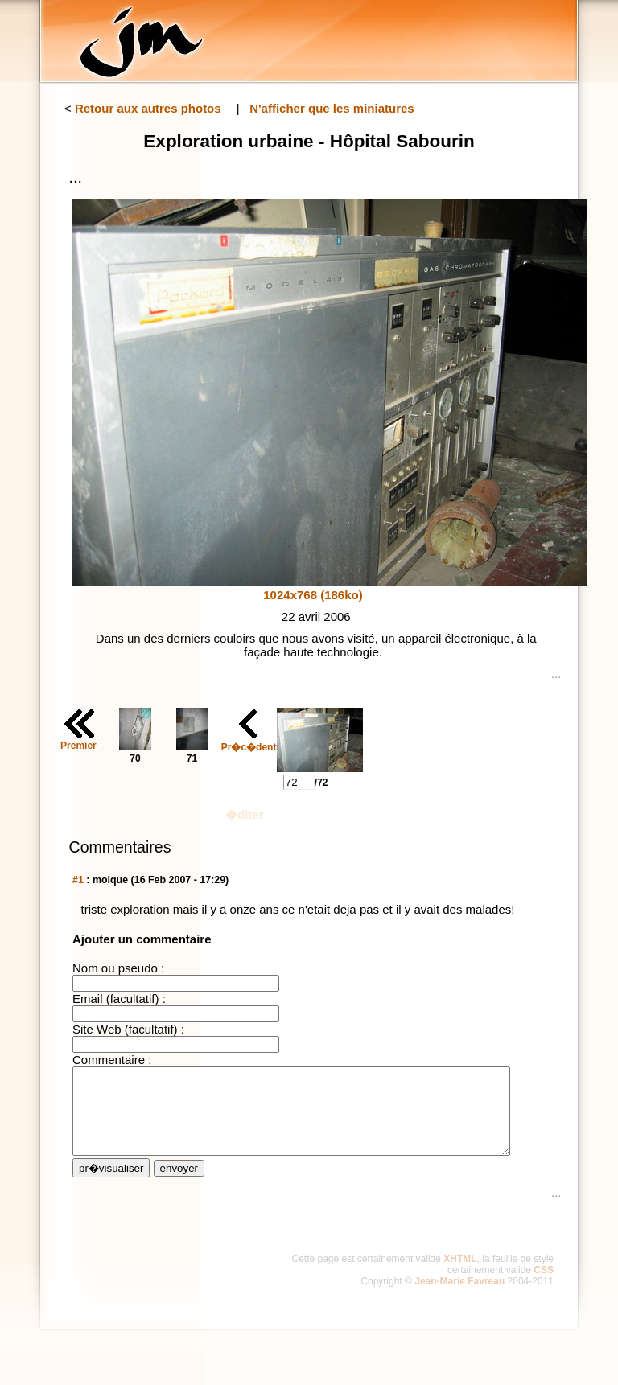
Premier (78, 745)
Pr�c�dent (249, 747)
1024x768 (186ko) (312, 595)
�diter (244, 814)
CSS (544, 1287)
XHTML (459, 1275)
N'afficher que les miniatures (331, 108)
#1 (78, 880)
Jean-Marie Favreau (459, 1298)
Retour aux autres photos (148, 108)
